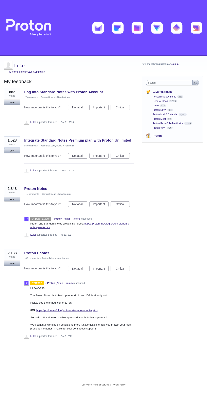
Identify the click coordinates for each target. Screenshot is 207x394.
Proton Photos (36, 253)
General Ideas (48, 97)
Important (101, 108)
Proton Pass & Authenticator (168, 123)
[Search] (195, 82)
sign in (174, 64)
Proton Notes (35, 189)
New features (63, 97)
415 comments (31, 194)
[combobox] (170, 82)
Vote (12, 102)
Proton (157, 135)
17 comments (31, 97)
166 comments (31, 258)
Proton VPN (159, 127)
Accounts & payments (51, 145)
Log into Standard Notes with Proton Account (63, 92)
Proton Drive (48, 258)
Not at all (79, 108)
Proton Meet (160, 119)
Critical (123, 108)
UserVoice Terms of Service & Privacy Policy (104, 384)
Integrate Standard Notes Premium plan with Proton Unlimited (77, 140)
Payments (69, 145)
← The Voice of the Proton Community (24, 71)
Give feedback (162, 91)
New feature (63, 258)
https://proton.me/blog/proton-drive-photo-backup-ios (67, 310)
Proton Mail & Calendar (165, 114)
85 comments (31, 145)
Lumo (156, 105)
